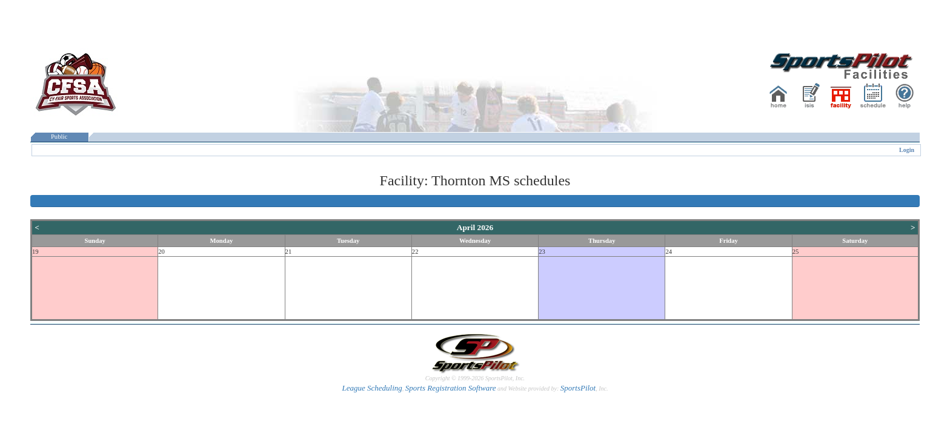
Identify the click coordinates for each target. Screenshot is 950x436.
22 (415, 251)
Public (59, 136)
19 (35, 251)
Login (906, 150)
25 (795, 251)
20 (161, 251)
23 (542, 251)
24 (668, 251)
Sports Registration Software (450, 387)
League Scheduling (372, 387)
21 (288, 251)
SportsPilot (578, 387)
